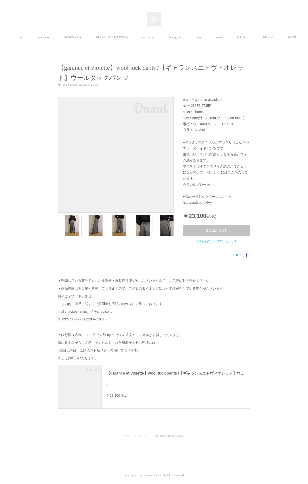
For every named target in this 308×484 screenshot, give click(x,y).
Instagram (198, 37)
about (240, 37)
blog (220, 37)
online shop (65, 37)
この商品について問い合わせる (216, 241)
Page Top (154, 457)
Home (41, 37)
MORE (262, 37)
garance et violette (88, 84)
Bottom (73, 84)
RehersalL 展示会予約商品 (134, 37)
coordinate (170, 37)
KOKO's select (95, 37)
